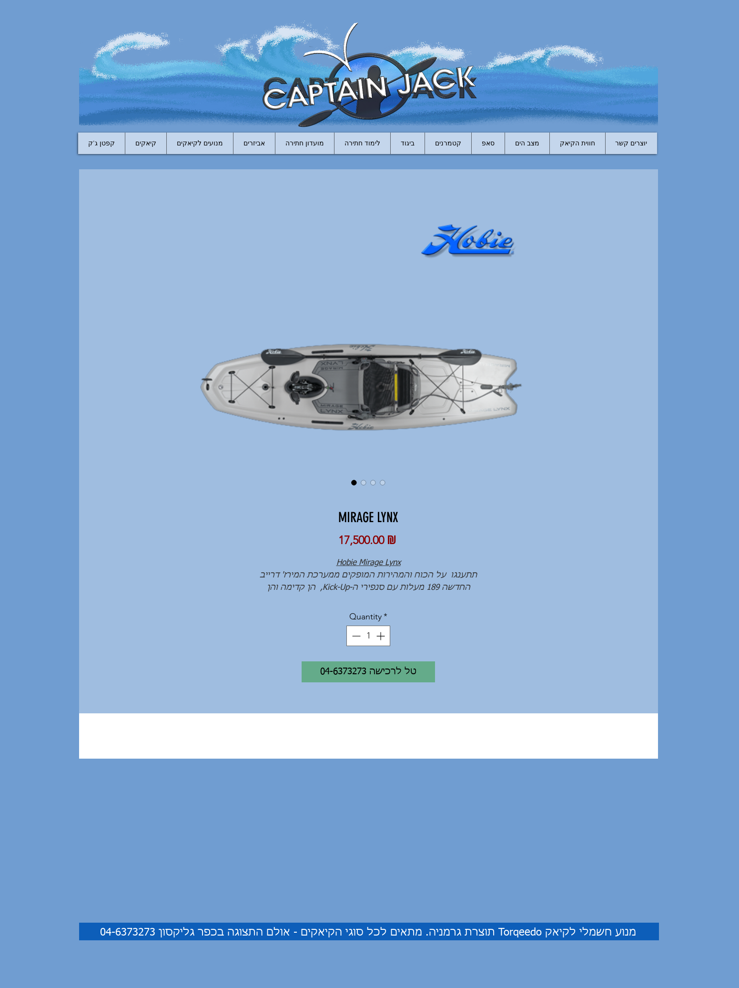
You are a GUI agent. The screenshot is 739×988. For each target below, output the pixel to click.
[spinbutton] (368, 636)
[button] (254, 143)
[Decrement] (355, 636)
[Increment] (381, 636)
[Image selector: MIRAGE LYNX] (354, 482)
